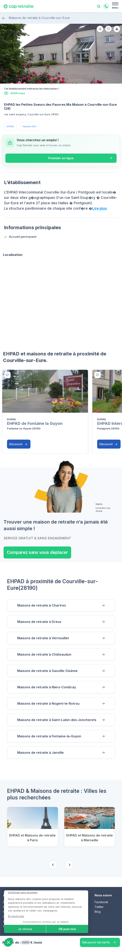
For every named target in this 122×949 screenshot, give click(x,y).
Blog (98, 911)
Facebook (101, 902)
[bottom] (7, 375)
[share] (100, 29)
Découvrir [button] (18, 444)
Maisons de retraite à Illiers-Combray (46, 687)
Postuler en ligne (61, 158)
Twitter (99, 907)
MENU (115, 8)
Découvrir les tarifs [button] (96, 942)
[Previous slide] (53, 865)
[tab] (61, 80)
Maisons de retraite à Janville (40, 753)
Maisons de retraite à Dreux (39, 622)
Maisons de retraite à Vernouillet (43, 638)
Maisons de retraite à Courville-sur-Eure (36, 18)
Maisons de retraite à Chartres (41, 605)
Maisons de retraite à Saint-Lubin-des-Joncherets (56, 720)
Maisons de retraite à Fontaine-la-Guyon (49, 736)
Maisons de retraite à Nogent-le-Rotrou (48, 703)
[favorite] (108, 29)
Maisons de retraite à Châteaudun (44, 654)
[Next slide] (69, 865)
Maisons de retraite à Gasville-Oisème (47, 671)
